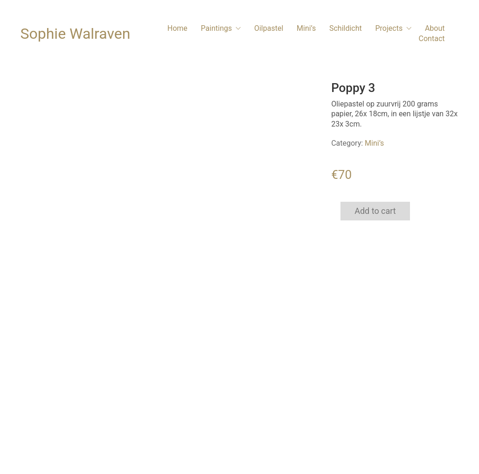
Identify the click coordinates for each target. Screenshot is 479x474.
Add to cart (375, 211)
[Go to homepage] (76, 34)
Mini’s (374, 143)
